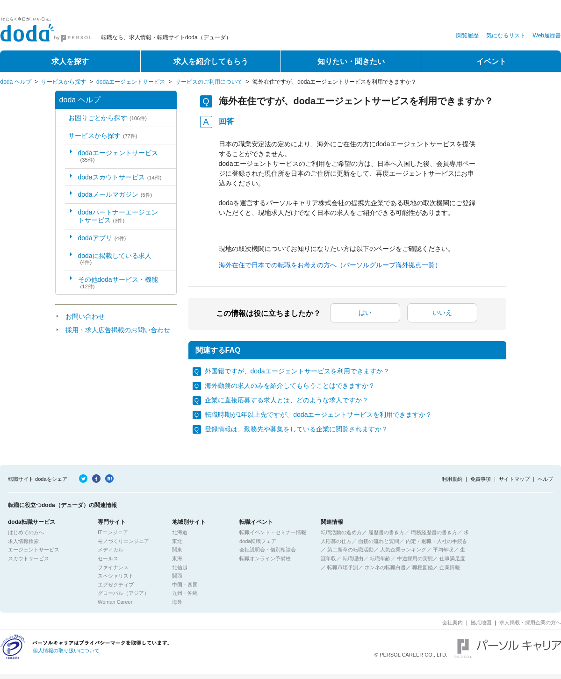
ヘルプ (545, 479)
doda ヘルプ (15, 82)
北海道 (179, 532)
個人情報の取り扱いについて (66, 650)
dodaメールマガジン (115, 194)
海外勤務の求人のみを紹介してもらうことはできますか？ (290, 385)
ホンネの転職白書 (385, 567)
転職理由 (353, 558)
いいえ (442, 312)
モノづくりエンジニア (123, 541)
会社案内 (452, 622)
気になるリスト (505, 35)
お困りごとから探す (107, 118)
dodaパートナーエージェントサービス (118, 216)
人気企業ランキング (403, 549)
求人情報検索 (23, 541)
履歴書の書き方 (386, 532)
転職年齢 (380, 558)
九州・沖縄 (185, 593)
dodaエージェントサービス (130, 82)
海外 (177, 602)
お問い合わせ (85, 316)
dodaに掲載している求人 (114, 258)
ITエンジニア (113, 532)
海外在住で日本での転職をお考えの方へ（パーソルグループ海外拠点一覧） (330, 265)
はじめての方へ (26, 532)
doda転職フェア (257, 541)
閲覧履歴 (467, 35)
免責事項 (480, 479)
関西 (177, 576)
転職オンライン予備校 (265, 558)
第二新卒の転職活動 (350, 549)
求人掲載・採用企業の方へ (530, 622)
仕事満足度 (452, 558)
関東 (177, 549)
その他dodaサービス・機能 (118, 282)
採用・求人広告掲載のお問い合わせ (117, 330)
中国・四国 (185, 584)
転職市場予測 (342, 567)
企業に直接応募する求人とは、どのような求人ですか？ (286, 400)
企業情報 (449, 567)
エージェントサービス (33, 549)
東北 (177, 541)
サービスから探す (63, 82)
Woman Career (115, 602)
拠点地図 (481, 622)
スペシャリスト (116, 576)
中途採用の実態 (415, 558)
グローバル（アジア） (123, 593)
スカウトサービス (28, 558)
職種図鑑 (422, 567)
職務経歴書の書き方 (434, 532)
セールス (108, 558)
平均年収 (443, 549)
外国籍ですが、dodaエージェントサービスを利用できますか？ (297, 371)
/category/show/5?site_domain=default (62, 118)
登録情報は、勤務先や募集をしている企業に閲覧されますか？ (296, 429)
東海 (177, 558)
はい (365, 312)
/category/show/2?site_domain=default (62, 136)
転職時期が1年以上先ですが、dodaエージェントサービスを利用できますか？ (318, 414)
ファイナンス (113, 567)
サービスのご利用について (209, 82)
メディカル (110, 549)
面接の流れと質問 (378, 541)
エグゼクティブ (116, 584)
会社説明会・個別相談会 (267, 549)
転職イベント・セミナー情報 (272, 532)
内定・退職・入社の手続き (437, 541)
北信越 (179, 567)
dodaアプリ (102, 238)
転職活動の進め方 (341, 532)
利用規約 (452, 479)
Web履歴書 (547, 35)
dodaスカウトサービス (120, 177)
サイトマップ (514, 479)
